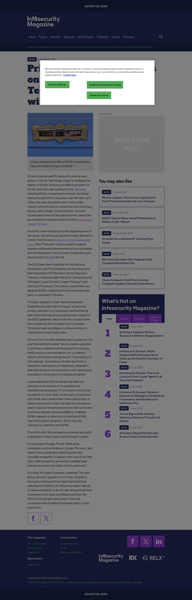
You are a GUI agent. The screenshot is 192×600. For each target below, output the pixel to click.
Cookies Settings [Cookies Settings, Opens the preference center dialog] (57, 84)
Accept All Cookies (99, 95)
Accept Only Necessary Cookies (105, 85)
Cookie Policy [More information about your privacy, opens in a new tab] (69, 75)
